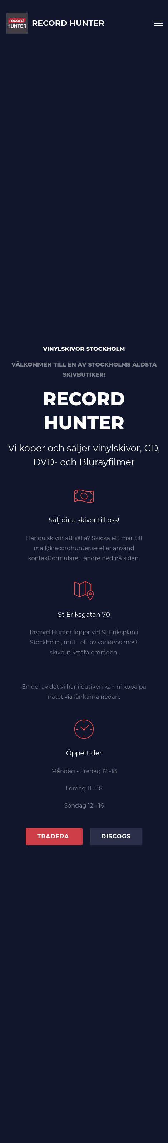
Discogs (116, 836)
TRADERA (54, 836)
